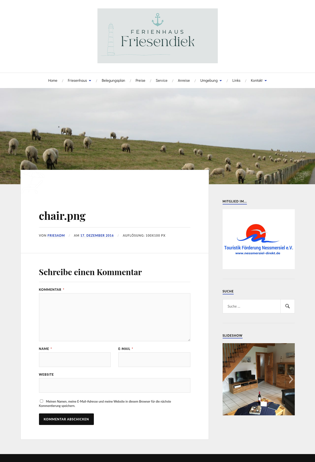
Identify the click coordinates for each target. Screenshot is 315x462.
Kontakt (256, 80)
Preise (140, 80)
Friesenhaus (77, 80)
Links (236, 80)
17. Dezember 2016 (97, 235)
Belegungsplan (113, 80)
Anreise (184, 80)
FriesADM (56, 235)
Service (161, 80)
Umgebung (209, 80)
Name (45, 348)
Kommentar (51, 289)
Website (46, 374)
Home (52, 80)
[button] (226, 379)
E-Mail (125, 348)
